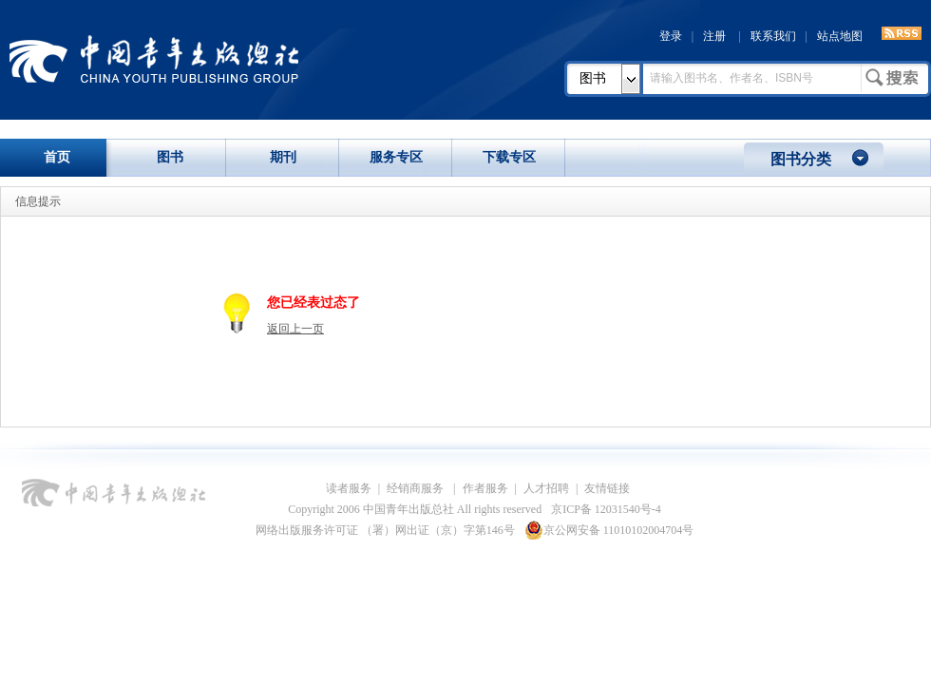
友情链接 (607, 488)
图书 (593, 78)
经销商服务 (416, 488)
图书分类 (800, 159)
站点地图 (840, 36)
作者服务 (485, 488)
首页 (57, 157)
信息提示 (38, 201)
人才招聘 (546, 488)
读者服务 (348, 488)
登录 (670, 36)
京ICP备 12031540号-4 (606, 509)
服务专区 (396, 157)
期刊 (283, 157)
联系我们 (773, 36)
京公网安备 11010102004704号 (609, 530)
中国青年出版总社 (154, 59)
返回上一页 (295, 328)
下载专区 (509, 157)
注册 (714, 36)
